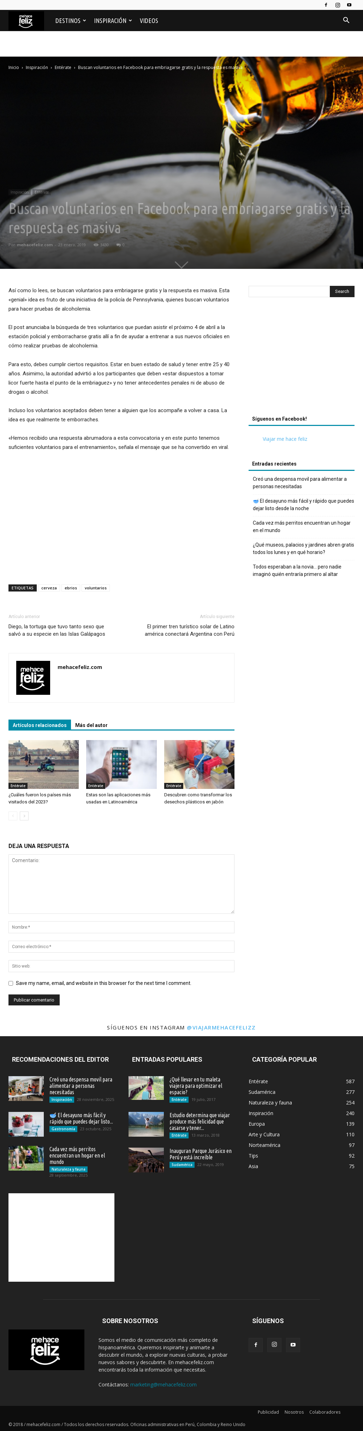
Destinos (70, 20)
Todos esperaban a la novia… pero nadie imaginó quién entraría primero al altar (297, 570)
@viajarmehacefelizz (221, 1027)
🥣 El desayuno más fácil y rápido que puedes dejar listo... (81, 1118)
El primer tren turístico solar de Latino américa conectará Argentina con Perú (189, 630)
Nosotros (294, 1412)
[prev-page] (12, 816)
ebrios (71, 587)
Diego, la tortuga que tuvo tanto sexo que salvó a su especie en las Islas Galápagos (56, 630)
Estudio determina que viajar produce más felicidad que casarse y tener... (199, 1121)
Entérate (42, 192)
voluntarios (96, 587)
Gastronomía (63, 1128)
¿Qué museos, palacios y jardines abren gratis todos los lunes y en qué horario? (303, 548)
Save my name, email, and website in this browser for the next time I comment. (103, 983)
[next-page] (24, 816)
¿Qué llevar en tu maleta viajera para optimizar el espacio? (195, 1085)
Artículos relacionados (40, 725)
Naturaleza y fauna (68, 1169)
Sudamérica (182, 1164)
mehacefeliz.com (35, 244)
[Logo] (29, 20)
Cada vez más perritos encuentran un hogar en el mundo (302, 526)
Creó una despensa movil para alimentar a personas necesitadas (300, 482)
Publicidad (268, 1412)
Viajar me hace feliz (285, 438)
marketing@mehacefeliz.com (163, 1384)
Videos (149, 20)
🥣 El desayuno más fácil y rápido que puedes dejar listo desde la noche (303, 504)
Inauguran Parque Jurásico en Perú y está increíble (200, 1154)
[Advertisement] (181, 92)
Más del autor (91, 725)
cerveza (49, 587)
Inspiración (113, 20)
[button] (346, 21)
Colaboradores (324, 1412)
